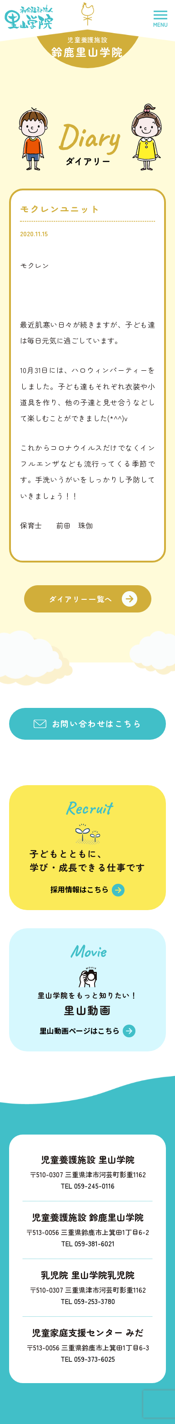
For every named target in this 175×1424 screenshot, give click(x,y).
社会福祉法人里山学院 (29, 17)
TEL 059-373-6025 (87, 1359)
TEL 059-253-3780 (87, 1301)
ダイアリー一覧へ (81, 598)
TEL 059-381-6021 (88, 1243)
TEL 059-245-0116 (87, 1185)
